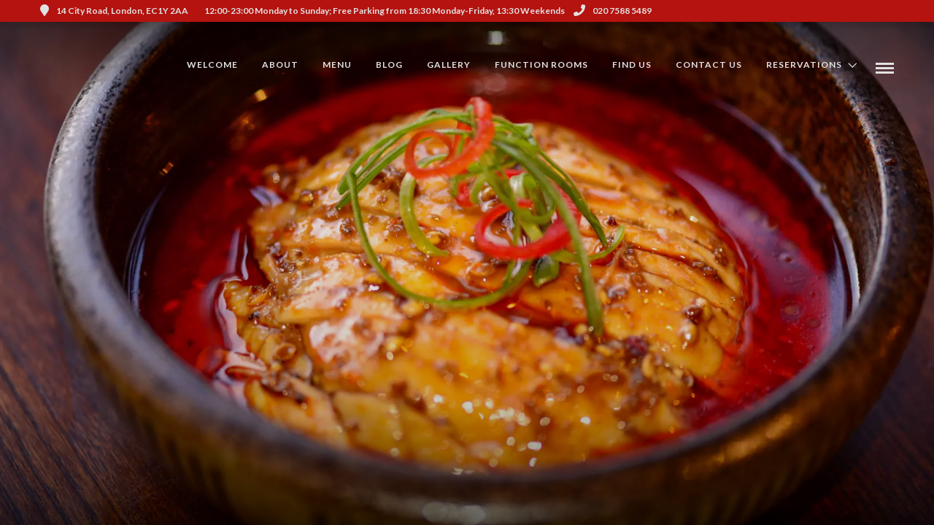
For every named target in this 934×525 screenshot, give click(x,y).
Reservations (804, 64)
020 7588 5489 (613, 10)
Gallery (449, 64)
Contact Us (709, 64)
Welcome (212, 64)
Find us (632, 64)
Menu (337, 64)
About (280, 64)
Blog (389, 64)
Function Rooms (541, 64)
